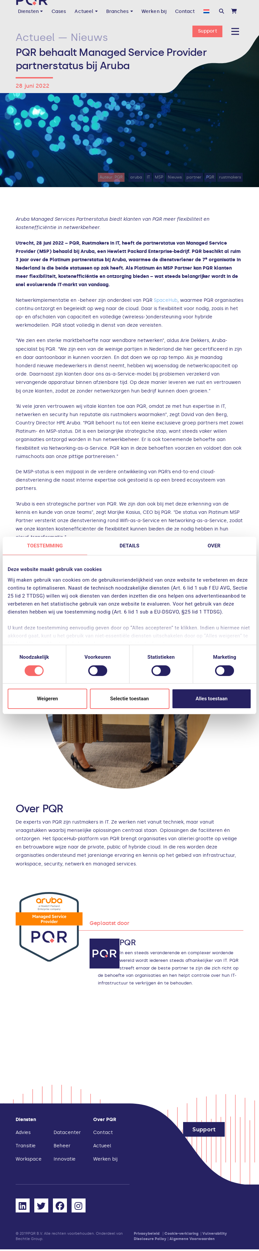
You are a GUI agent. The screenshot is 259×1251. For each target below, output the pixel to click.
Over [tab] (214, 546)
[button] (221, 11)
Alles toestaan (212, 699)
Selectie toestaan (129, 699)
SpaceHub (165, 300)
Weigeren (47, 699)
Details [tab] (129, 546)
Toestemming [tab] (45, 546)
